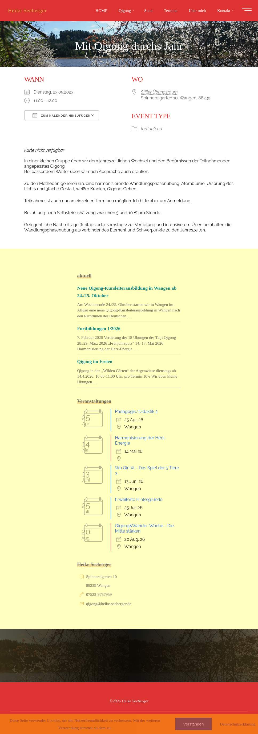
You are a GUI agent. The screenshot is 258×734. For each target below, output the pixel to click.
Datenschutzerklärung (237, 724)
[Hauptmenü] (245, 10)
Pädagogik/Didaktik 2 (136, 411)
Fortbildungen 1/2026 (99, 328)
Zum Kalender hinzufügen (62, 115)
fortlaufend (151, 128)
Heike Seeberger (29, 10)
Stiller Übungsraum (159, 92)
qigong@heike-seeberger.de (108, 603)
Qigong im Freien (95, 361)
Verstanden (193, 724)
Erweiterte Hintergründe (139, 499)
